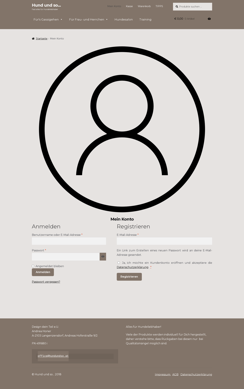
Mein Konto (114, 6)
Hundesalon (124, 19)
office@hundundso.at (53, 356)
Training (145, 19)
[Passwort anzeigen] (103, 257)
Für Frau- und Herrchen (88, 19)
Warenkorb (144, 6)
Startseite (41, 38)
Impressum (163, 374)
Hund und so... (46, 5)
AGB (175, 374)
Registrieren (129, 276)
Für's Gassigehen (48, 19)
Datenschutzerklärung (132, 267)
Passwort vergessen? (46, 281)
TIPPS (159, 6)
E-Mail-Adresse (136, 234)
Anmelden (43, 272)
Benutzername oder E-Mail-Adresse (65, 234)
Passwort (47, 250)
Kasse (129, 6)
